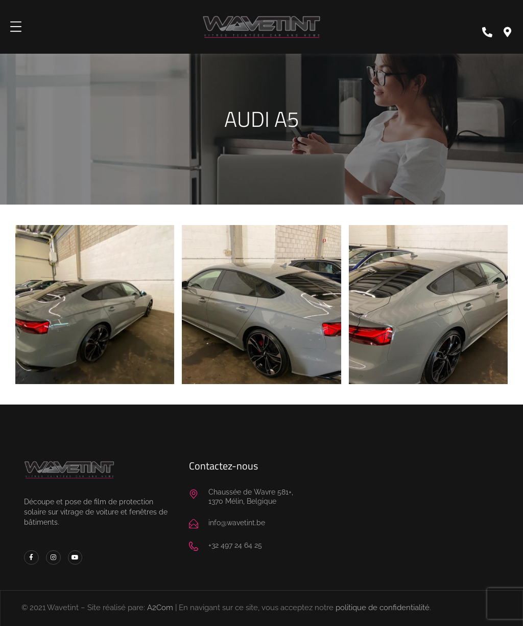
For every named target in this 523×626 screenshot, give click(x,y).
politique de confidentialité (383, 607)
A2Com (160, 607)
